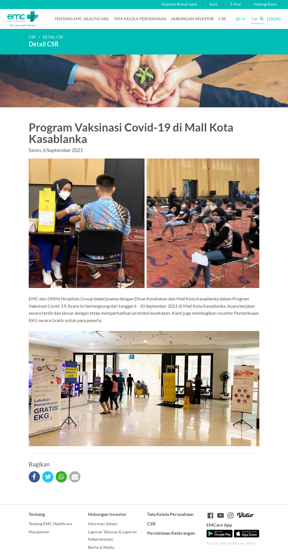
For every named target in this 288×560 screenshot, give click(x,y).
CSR (222, 18)
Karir (214, 4)
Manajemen (39, 531)
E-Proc (235, 4)
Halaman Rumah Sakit (179, 4)
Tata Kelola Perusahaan (140, 18)
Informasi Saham (102, 523)
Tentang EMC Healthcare (82, 18)
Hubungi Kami (265, 4)
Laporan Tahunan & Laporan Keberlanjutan (112, 535)
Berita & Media (101, 547)
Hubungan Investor (192, 18)
